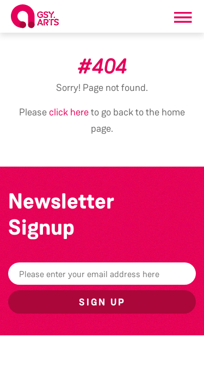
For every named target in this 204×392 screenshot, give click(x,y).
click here (69, 112)
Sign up (102, 302)
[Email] (102, 273)
